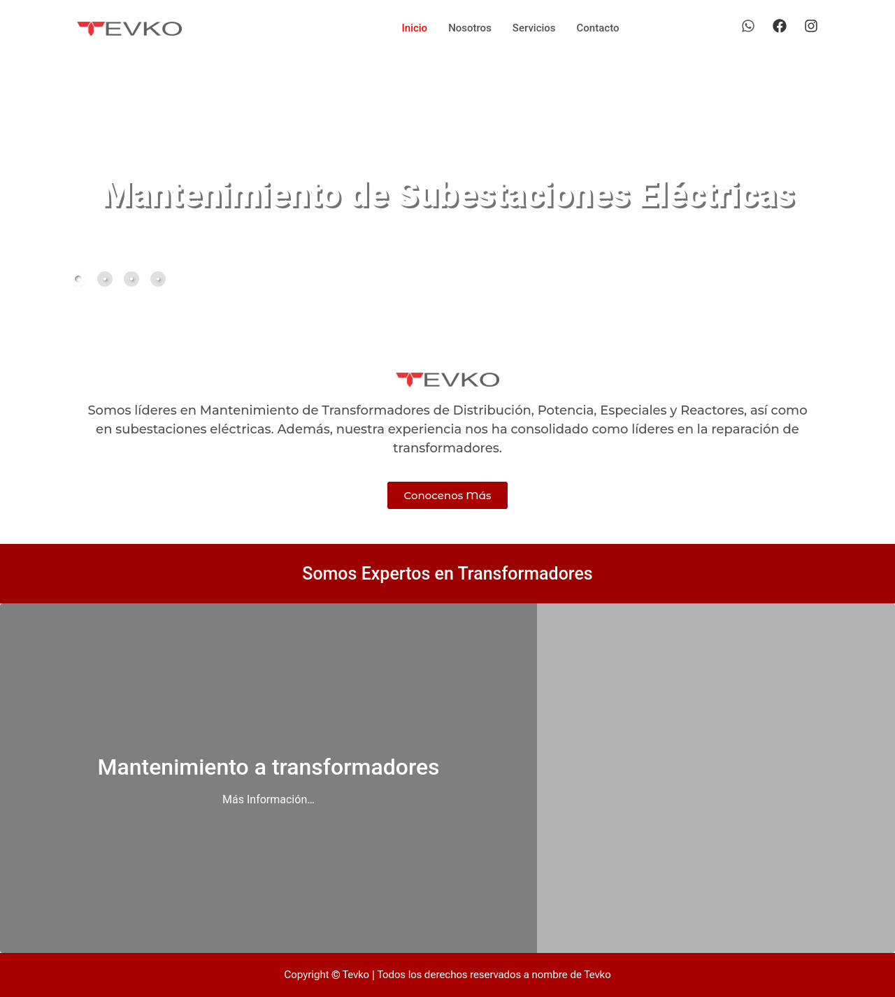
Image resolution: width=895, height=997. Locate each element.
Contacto (598, 28)
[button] (766, 277)
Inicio (415, 28)
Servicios (534, 28)
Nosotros (470, 28)
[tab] (78, 279)
